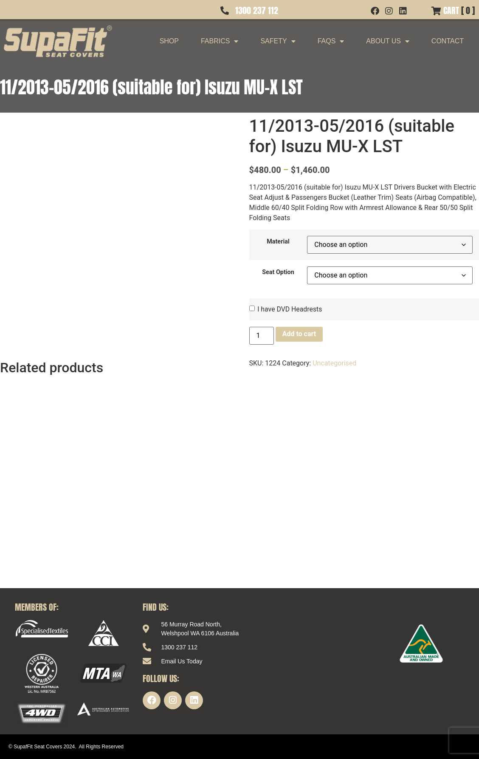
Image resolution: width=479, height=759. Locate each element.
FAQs (331, 41)
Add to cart (299, 334)
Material (278, 242)
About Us (387, 41)
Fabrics (219, 41)
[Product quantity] (261, 336)
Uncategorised (334, 363)
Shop (169, 41)
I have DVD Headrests (289, 309)
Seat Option (278, 272)
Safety (277, 41)
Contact (447, 41)
